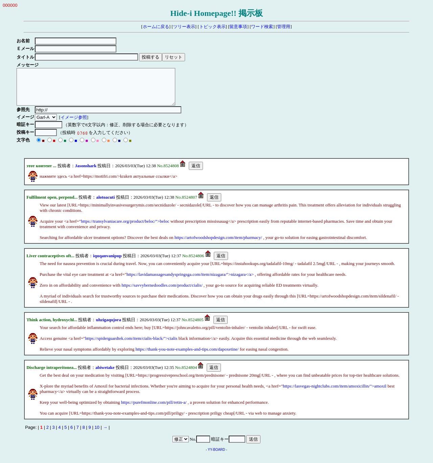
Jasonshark (86, 172)
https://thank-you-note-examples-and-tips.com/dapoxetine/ (186, 356)
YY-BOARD (216, 457)
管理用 (283, 26)
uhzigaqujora (108, 326)
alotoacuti (105, 204)
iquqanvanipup (107, 262)
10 (96, 434)
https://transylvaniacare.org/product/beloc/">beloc (125, 228)
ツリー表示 (184, 26)
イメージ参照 (74, 124)
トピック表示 (212, 26)
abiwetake (104, 374)
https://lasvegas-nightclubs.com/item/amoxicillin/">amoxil (334, 393)
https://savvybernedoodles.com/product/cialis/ (161, 292)
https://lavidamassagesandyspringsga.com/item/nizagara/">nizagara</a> (190, 281)
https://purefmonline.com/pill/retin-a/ (154, 409)
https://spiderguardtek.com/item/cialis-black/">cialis (131, 345)
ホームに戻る (156, 26)
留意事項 (238, 26)
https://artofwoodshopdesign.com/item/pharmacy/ (218, 244)
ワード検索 (262, 26)
